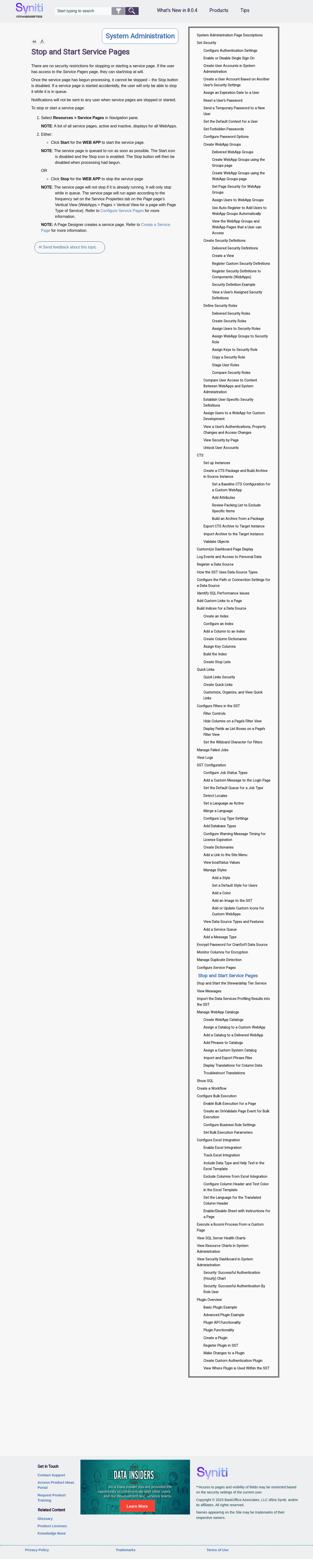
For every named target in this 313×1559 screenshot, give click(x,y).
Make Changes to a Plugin (224, 1353)
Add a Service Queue (220, 930)
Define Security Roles (220, 306)
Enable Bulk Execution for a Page (229, 1104)
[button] (118, 11)
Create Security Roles (229, 321)
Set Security (206, 43)
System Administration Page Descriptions (230, 35)
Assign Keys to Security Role (234, 350)
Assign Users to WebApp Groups (238, 200)
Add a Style (221, 878)
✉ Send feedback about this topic (68, 247)
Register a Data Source (215, 564)
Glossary (45, 1519)
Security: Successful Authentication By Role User (234, 1289)
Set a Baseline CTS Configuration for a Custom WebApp (241, 487)
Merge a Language (218, 811)
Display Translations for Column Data (232, 1066)
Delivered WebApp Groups (232, 152)
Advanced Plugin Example (223, 1315)
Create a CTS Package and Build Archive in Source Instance (235, 474)
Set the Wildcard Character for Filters (232, 742)
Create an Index (215, 616)
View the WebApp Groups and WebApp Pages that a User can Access (236, 227)
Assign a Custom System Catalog (230, 1050)
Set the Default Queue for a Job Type (233, 788)
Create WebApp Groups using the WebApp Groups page (238, 176)
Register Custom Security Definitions (241, 264)
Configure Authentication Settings (230, 51)
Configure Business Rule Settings (229, 1125)
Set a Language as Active (223, 803)
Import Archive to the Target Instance (233, 534)
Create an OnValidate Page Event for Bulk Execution (236, 1114)
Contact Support (51, 1475)
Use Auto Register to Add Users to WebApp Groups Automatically (239, 211)
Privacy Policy (37, 1550)
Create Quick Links (218, 685)
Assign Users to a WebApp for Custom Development (234, 416)
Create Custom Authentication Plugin (232, 1361)
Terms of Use (218, 1550)
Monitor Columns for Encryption (222, 952)
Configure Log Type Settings (225, 819)
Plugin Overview (209, 1300)
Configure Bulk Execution (216, 1096)
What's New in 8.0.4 (177, 10)
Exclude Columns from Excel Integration (235, 1177)
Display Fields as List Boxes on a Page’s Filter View (234, 732)
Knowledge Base (52, 1533)
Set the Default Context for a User (230, 122)
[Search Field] (97, 11)
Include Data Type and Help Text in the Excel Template (233, 1166)
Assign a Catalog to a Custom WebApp (234, 1027)
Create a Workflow (211, 1089)
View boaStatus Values (221, 863)
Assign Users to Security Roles (236, 329)
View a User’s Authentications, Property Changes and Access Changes (234, 430)
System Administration (140, 36)
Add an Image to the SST (232, 901)
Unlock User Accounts (221, 448)
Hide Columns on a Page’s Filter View (232, 721)
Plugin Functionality (218, 1330)
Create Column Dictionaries (225, 639)
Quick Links (205, 670)
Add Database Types (219, 826)
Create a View (223, 256)
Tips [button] (244, 10)
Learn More (137, 1506)
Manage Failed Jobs (212, 750)
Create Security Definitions (224, 241)
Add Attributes (223, 498)
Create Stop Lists (217, 662)
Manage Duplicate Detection (219, 960)
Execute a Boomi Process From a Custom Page (230, 1228)
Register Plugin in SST (220, 1346)
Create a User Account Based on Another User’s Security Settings (236, 82)
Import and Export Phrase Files (227, 1058)
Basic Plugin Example (220, 1307)
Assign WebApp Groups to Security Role (240, 339)
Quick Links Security (219, 677)
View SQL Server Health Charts (221, 1238)
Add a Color (221, 893)
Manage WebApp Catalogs (218, 1012)
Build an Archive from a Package (238, 519)
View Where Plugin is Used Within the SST (236, 1368)
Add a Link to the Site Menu (225, 855)
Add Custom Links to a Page (219, 601)
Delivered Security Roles (231, 314)
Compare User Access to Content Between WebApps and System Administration (230, 386)
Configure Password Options (226, 137)
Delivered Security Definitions (235, 248)
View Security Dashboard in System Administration (225, 1262)
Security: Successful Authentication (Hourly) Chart (231, 1276)
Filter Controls (214, 714)
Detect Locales (215, 796)
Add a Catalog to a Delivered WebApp (233, 1035)
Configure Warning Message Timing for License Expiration (234, 837)
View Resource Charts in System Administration (222, 1249)
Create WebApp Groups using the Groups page (238, 163)
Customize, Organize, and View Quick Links (232, 695)
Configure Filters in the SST (218, 706)
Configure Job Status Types (225, 773)
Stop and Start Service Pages (228, 975)
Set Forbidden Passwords (223, 129)
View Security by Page (221, 440)
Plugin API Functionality (222, 1323)
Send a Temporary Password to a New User (234, 111)
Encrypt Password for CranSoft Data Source (232, 945)
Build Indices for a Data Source (221, 608)
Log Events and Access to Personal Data (229, 557)
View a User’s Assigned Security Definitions (237, 295)
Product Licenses (52, 1526)
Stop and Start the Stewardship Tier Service (232, 983)
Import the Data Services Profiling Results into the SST (233, 1002)
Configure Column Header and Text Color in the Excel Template (236, 1187)
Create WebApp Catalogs (223, 1020)
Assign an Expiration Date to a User (231, 93)
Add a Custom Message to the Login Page (236, 780)
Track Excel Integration (221, 1155)
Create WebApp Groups (222, 145)
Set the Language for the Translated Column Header (232, 1201)
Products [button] (218, 10)
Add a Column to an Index (224, 631)
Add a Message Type (219, 937)
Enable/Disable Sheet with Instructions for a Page (236, 1214)
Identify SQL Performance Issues (223, 593)
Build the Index (215, 654)
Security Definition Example (233, 285)
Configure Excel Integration (218, 1140)
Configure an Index (218, 624)
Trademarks (126, 1550)
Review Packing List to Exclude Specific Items (236, 508)
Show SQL (205, 1081)
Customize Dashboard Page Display (225, 549)
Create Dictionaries (218, 847)
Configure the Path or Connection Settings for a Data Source (233, 583)
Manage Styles (215, 870)
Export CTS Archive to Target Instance (234, 526)
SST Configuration (211, 765)
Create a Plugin (215, 1338)
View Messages (209, 991)
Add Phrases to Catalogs (223, 1043)
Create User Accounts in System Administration (229, 69)
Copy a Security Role (228, 357)
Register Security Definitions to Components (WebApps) (236, 274)
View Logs (205, 758)
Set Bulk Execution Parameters (228, 1133)
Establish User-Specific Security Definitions (228, 403)
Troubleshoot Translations (224, 1073)
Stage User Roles (225, 365)
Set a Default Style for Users (234, 886)
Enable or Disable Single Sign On (228, 58)
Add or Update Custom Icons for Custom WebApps (238, 911)
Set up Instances (216, 463)
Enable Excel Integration (222, 1148)
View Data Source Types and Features (233, 922)
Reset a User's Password (222, 101)
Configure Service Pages (122, 211)
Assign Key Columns (219, 647)
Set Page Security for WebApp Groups (236, 190)
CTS (200, 455)
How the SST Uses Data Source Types (227, 572)
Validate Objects (216, 542)
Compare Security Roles (231, 373)
